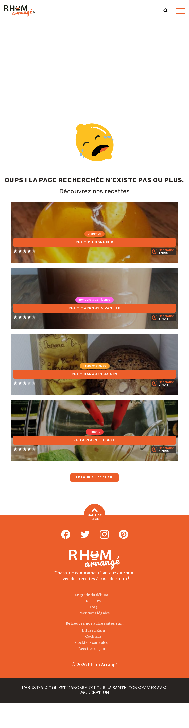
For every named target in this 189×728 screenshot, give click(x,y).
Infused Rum (93, 630)
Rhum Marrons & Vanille (94, 308)
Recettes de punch (94, 648)
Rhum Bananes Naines (94, 374)
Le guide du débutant (93, 594)
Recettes (93, 601)
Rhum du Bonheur (94, 242)
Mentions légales (94, 613)
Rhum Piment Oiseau (94, 440)
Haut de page (95, 515)
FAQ (93, 607)
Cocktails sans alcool (93, 642)
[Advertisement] (94, 59)
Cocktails (93, 636)
